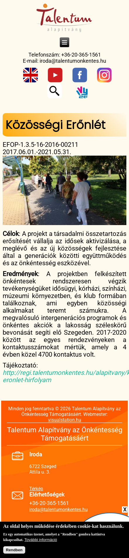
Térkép (36, 488)
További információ (40, 541)
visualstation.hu (64, 420)
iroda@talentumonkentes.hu (73, 61)
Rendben (14, 552)
